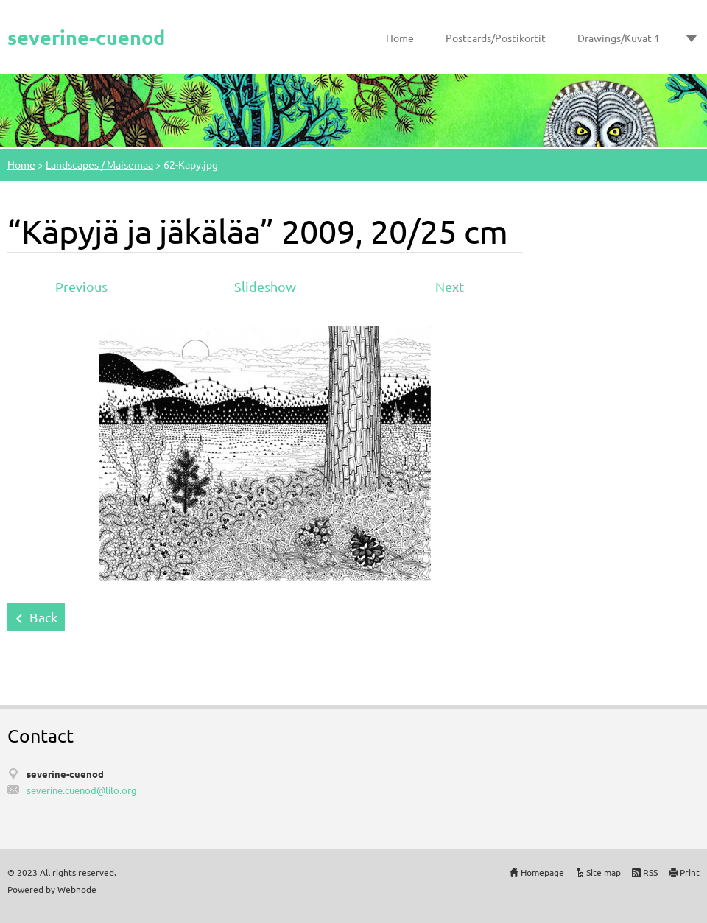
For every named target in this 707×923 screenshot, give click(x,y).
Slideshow (265, 286)
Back (43, 617)
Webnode (76, 889)
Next (449, 286)
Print (690, 872)
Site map (603, 872)
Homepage (542, 872)
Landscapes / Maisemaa (99, 164)
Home (400, 37)
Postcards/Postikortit (496, 37)
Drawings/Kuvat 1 (618, 37)
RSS (650, 872)
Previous (81, 286)
